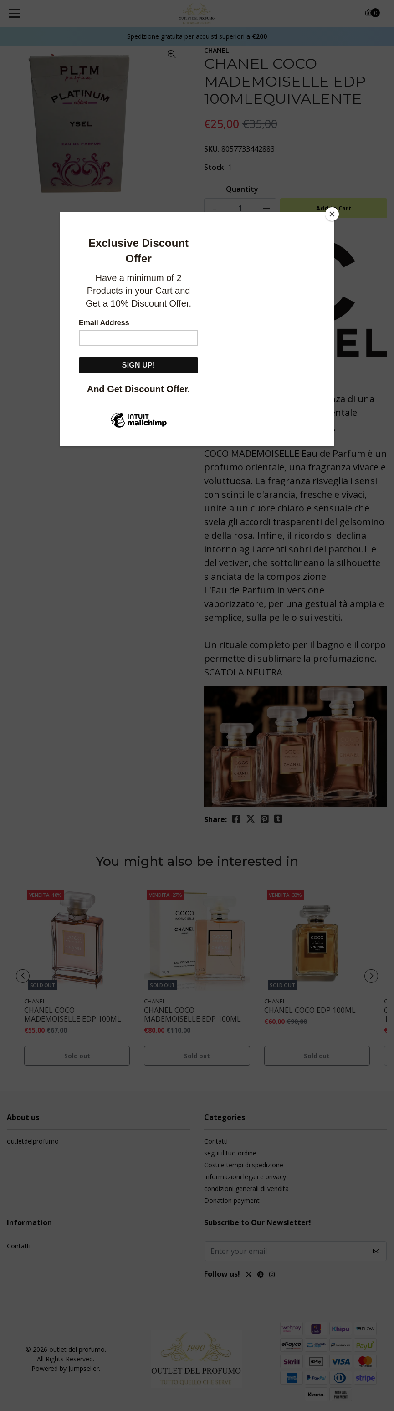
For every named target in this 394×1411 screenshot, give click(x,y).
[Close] (332, 214)
